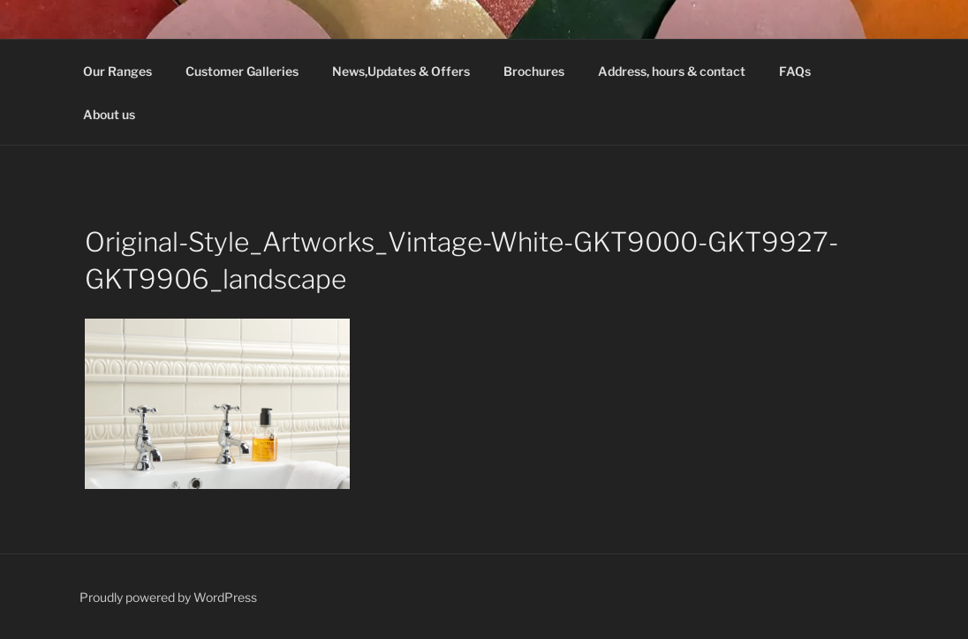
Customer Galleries (242, 71)
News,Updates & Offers (401, 71)
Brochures (533, 71)
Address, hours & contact (671, 71)
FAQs (795, 71)
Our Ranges (117, 71)
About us (109, 114)
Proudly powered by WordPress (168, 597)
